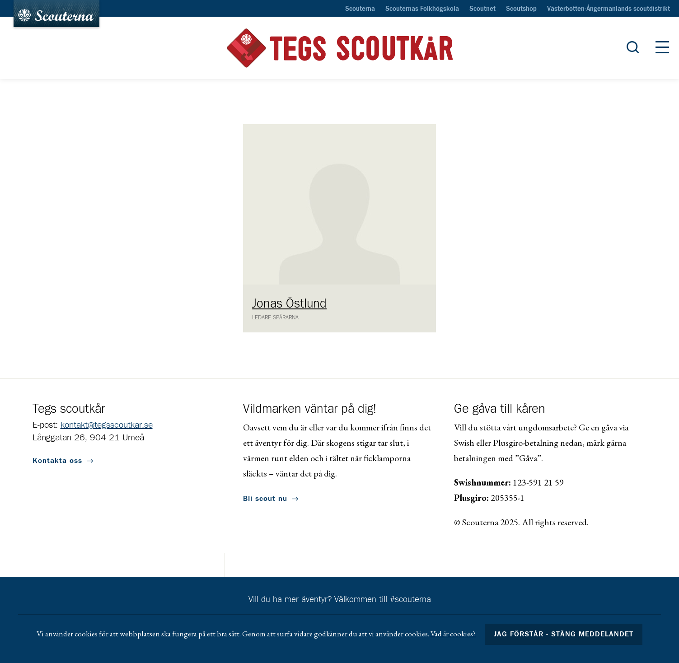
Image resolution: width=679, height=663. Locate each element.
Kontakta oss (57, 460)
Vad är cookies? (453, 634)
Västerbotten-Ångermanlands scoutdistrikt (608, 9)
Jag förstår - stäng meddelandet (564, 634)
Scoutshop (521, 9)
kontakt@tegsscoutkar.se (107, 425)
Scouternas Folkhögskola (422, 9)
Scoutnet (482, 9)
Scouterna (360, 9)
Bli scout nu (265, 498)
